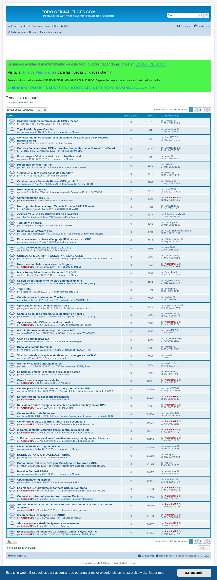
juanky (24, 457)
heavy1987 (26, 333)
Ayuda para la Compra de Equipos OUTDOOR (79, 192)
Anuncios (65, 383)
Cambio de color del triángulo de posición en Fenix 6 (50, 313)
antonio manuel (28, 242)
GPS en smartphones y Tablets (76, 325)
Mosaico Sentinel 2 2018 (32, 471)
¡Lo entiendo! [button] (194, 572)
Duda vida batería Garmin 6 (34, 347)
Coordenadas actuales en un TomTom (41, 297)
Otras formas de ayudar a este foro (39, 380)
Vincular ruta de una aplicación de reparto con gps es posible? (57, 355)
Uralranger (26, 225)
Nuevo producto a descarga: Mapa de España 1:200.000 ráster (56, 206)
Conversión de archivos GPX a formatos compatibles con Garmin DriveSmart (66, 148)
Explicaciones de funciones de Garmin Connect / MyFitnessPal (57, 531)
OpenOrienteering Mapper (33, 479)
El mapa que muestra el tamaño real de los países (48, 371)
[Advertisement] (107, 48)
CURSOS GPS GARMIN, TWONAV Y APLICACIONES (50, 255)
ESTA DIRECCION (151, 64)
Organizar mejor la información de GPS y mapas (47, 121)
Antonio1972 (27, 316)
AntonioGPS (27, 200)
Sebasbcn (26, 275)
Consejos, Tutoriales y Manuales (77, 499)
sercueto (25, 184)
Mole (23, 466)
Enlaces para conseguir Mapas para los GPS (83, 490)
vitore (23, 159)
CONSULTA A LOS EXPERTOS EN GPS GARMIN (47, 214)
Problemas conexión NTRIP (34, 164)
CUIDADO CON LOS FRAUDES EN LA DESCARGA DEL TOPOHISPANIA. (70, 88)
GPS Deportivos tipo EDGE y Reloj (77, 283)
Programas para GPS (71, 151)
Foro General (62, 124)
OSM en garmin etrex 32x (33, 338)
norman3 (25, 350)
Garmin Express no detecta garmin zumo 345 (45, 330)
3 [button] (200, 110)
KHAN (24, 175)
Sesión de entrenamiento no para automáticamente (49, 280)
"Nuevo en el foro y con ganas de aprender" (45, 172)
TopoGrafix (24, 289)
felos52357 (26, 143)
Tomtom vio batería (29, 222)
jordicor (24, 300)
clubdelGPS (27, 258)
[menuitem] (43, 26)
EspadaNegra (28, 151)
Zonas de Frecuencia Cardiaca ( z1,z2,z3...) (44, 247)
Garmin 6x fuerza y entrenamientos (39, 363)
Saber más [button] (156, 572)
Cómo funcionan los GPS (33, 197)
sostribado (26, 482)
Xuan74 (25, 250)
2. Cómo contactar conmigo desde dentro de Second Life (53, 429)
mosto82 (25, 192)
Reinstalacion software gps (34, 230)
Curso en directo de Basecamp (36, 413)
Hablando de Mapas (69, 132)
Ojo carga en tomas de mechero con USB (43, 305)
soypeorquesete (29, 308)
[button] (209, 109)
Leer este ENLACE (144, 88)
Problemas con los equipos (77, 308)
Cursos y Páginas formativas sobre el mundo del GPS (86, 258)
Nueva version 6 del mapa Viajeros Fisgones (45, 264)
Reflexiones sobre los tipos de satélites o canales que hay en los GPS (61, 405)
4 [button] (204, 110)
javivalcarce (27, 132)
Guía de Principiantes (38, 72)
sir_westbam (27, 283)
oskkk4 (24, 167)
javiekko (25, 366)
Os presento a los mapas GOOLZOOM (41, 515)
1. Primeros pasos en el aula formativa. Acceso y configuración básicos (62, 438)
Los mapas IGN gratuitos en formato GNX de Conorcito (52, 487)
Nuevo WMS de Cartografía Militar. (39, 446)
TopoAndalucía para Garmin (35, 129)
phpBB (100, 563)
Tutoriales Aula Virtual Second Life (77, 424)
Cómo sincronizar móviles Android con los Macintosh (51, 496)
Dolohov (25, 124)
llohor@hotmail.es (30, 217)
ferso (23, 358)
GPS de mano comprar (31, 189)
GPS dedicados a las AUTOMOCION (74, 184)
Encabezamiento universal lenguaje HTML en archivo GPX (54, 239)
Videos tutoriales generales (74, 510)
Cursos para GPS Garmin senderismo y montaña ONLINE (53, 388)
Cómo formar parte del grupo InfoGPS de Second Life (51, 421)
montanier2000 (28, 341)
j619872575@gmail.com (33, 233)
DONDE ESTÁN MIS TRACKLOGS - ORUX (43, 454)
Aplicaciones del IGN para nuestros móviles (45, 322)
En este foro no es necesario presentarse (43, 396)
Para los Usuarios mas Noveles (70, 167)
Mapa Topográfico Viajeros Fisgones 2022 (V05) (47, 272)
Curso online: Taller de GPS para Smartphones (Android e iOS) (57, 463)
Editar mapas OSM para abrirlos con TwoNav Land (49, 156)
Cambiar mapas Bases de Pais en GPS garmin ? (47, 181)
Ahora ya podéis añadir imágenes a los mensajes (48, 523)
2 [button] (195, 110)
